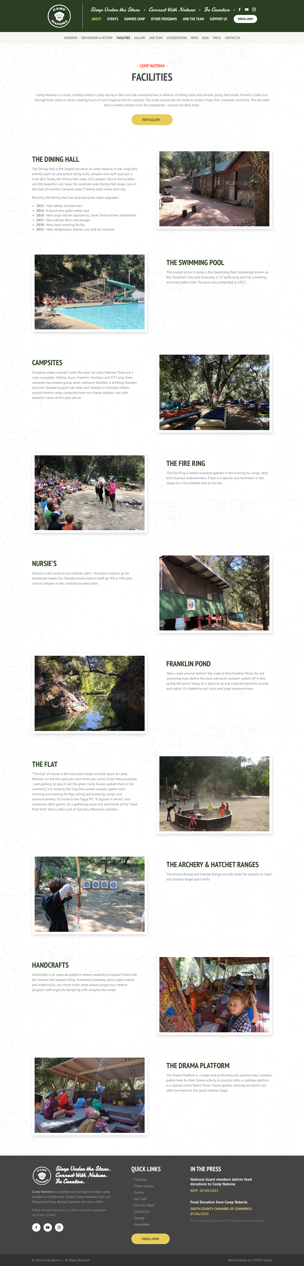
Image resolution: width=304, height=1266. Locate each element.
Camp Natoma (59, 16)
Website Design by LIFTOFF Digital (250, 1260)
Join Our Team (144, 1205)
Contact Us (232, 38)
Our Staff (140, 1199)
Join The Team (193, 21)
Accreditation (177, 38)
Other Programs (164, 21)
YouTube (47, 1227)
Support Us (218, 21)
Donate (139, 1218)
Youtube (247, 9)
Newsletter (142, 1224)
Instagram (254, 9)
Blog (205, 38)
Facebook (239, 9)
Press (217, 38)
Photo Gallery (144, 1186)
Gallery (139, 38)
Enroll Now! (150, 1239)
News (194, 38)
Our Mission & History (97, 38)
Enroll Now (245, 22)
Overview (70, 38)
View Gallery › (152, 120)
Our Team (156, 38)
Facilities (123, 38)
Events (112, 21)
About (96, 21)
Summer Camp (134, 21)
